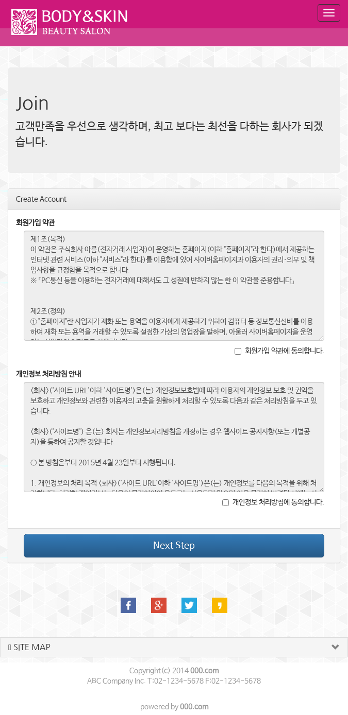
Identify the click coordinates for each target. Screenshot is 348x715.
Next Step (174, 545)
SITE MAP (29, 647)
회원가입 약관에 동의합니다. (279, 351)
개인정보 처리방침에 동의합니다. (273, 502)
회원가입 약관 (35, 223)
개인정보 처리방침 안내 (48, 374)
